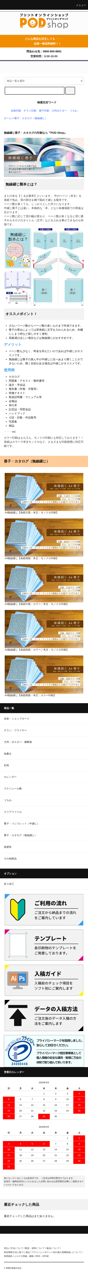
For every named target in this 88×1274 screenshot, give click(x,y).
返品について (52, 1248)
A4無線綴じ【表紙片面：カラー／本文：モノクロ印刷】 (44, 584)
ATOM (45, 1256)
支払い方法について (13, 1248)
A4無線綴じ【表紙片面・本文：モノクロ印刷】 (44, 493)
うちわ (73, 110)
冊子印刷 (44, 110)
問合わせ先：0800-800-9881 (44, 51)
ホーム (8, 118)
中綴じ (70, 351)
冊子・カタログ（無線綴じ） (30, 118)
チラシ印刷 (30, 110)
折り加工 (9, 884)
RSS (38, 1256)
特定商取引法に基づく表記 (17, 1252)
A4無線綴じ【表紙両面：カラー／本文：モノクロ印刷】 (44, 630)
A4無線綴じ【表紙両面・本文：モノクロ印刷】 (44, 539)
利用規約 (8, 1256)
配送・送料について (34, 1248)
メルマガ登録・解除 (24, 1256)
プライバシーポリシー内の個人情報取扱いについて (56, 1252)
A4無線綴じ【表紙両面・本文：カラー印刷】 (44, 676)
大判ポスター (59, 110)
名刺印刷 (16, 110)
